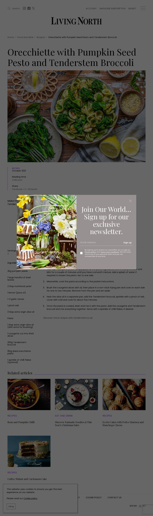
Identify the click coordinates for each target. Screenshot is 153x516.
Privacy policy (90, 252)
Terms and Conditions (109, 252)
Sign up (127, 242)
